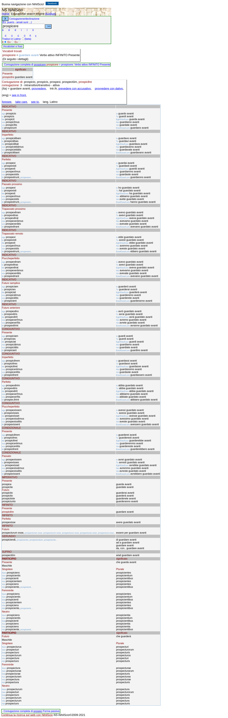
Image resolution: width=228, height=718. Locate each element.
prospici (37, 711)
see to (35, 101)
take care (21, 101)
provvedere (39, 88)
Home (5, 13)
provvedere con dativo (109, 88)
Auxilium (50, 13)
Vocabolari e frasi (12, 46)
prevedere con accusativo (74, 88)
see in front (19, 95)
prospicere (40, 64)
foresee (6, 101)
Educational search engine (27, 13)
